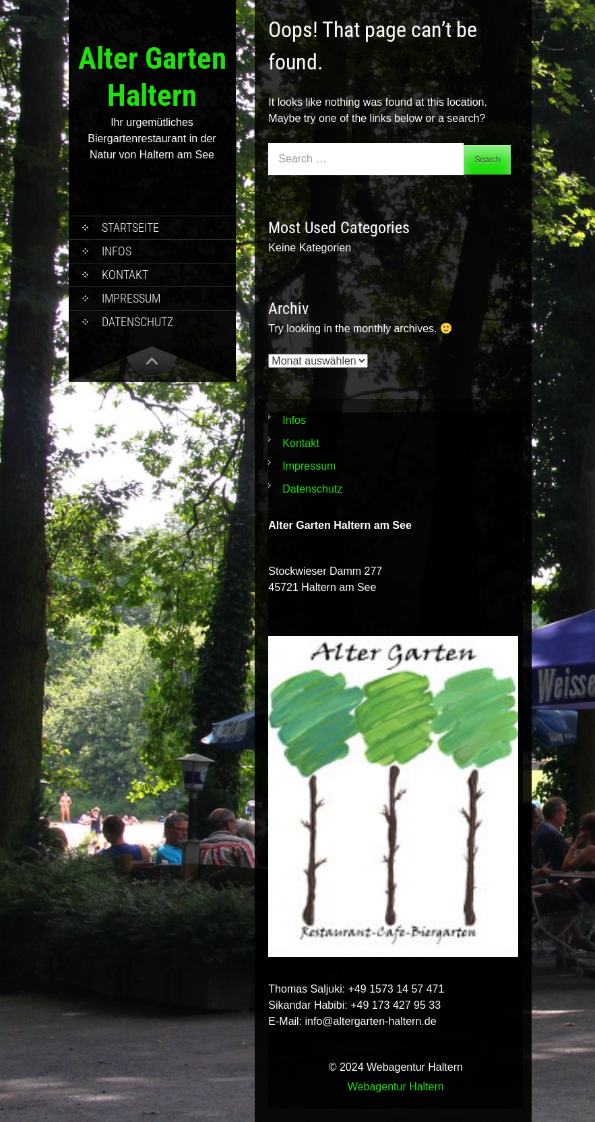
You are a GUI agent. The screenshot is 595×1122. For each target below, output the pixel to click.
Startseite (130, 227)
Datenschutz (137, 322)
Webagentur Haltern (396, 1086)
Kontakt (125, 275)
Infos (116, 251)
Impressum (131, 298)
